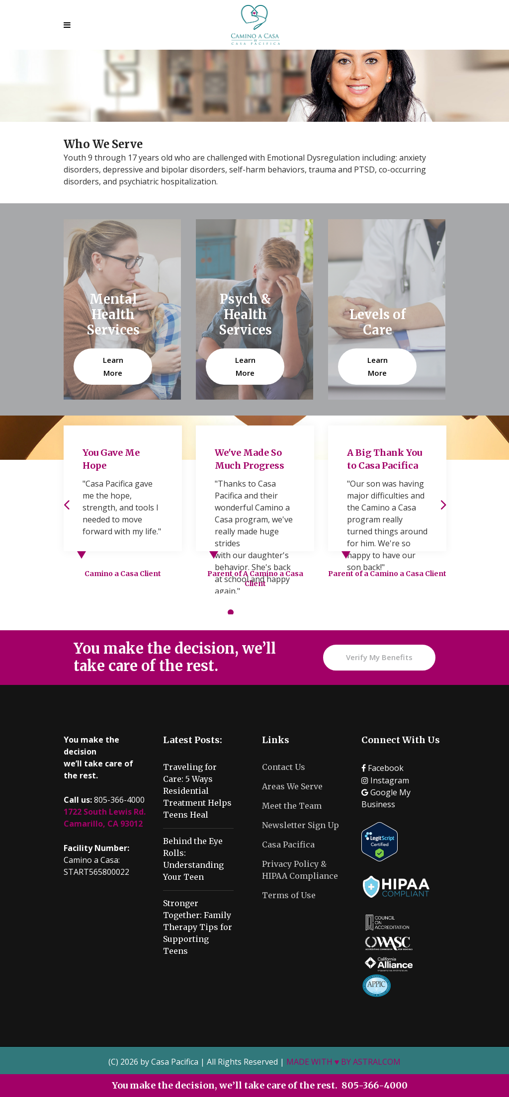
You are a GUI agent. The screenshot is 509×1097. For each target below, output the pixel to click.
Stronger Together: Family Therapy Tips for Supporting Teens (197, 927)
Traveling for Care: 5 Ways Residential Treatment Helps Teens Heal (197, 791)
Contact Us (283, 767)
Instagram (385, 780)
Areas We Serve (292, 786)
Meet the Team (292, 806)
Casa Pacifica (288, 844)
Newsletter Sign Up (300, 825)
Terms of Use (289, 895)
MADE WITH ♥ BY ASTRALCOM (343, 1061)
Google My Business (386, 798)
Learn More (113, 366)
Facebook (382, 768)
